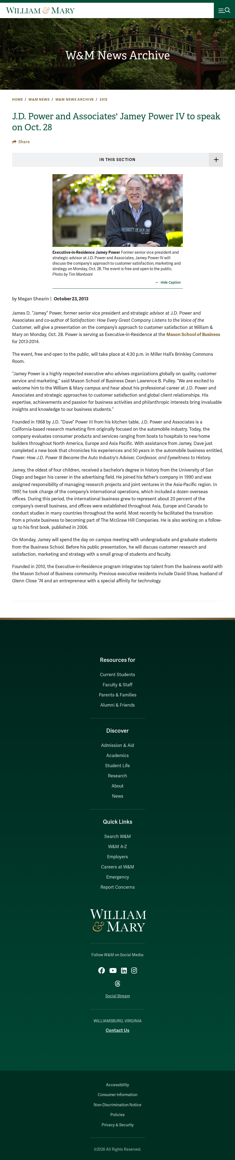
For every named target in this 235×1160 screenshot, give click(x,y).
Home (17, 99)
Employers (117, 857)
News (117, 796)
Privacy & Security (118, 1125)
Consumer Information (117, 1095)
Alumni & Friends (117, 705)
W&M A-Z (117, 846)
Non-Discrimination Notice (117, 1105)
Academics (117, 755)
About (117, 786)
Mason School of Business (193, 334)
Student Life (117, 766)
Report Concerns (117, 887)
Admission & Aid (117, 745)
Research (117, 776)
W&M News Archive (117, 55)
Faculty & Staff (117, 685)
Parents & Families (117, 695)
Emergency (117, 877)
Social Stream (117, 996)
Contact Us (117, 1030)
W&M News (39, 99)
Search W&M (117, 836)
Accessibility (117, 1085)
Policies (117, 1115)
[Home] (40, 10)
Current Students (117, 675)
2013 (104, 99)
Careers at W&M (117, 867)
